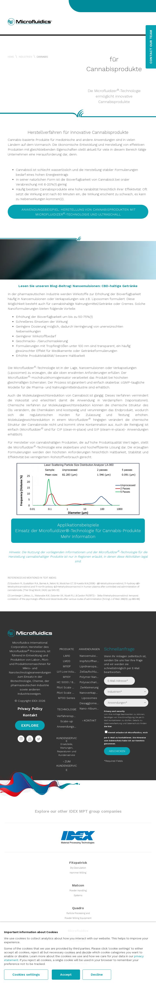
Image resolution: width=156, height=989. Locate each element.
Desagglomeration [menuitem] (89, 703)
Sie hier (108, 726)
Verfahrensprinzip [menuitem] (66, 716)
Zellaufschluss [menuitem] (89, 671)
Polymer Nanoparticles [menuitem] (89, 676)
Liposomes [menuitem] (89, 698)
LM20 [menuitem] (66, 661)
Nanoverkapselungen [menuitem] (89, 692)
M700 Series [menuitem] (66, 698)
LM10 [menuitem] (66, 655)
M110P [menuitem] (66, 666)
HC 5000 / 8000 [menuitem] (66, 682)
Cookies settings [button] (26, 974)
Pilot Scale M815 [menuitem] (66, 692)
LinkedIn (21, 739)
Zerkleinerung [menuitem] (89, 687)
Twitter (38, 739)
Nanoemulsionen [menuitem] (89, 655)
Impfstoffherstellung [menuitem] (89, 661)
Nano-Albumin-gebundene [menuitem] (89, 708)
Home (11, 57)
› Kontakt (89, 720)
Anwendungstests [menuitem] (66, 726)
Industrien (25, 57)
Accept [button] (66, 974)
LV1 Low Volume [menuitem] (66, 671)
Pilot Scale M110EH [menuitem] (66, 687)
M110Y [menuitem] (66, 676)
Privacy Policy (29, 708)
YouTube (30, 739)
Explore (30, 725)
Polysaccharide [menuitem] (89, 682)
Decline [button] (97, 974)
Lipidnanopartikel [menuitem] (89, 666)
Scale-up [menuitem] (66, 721)
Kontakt (30, 715)
